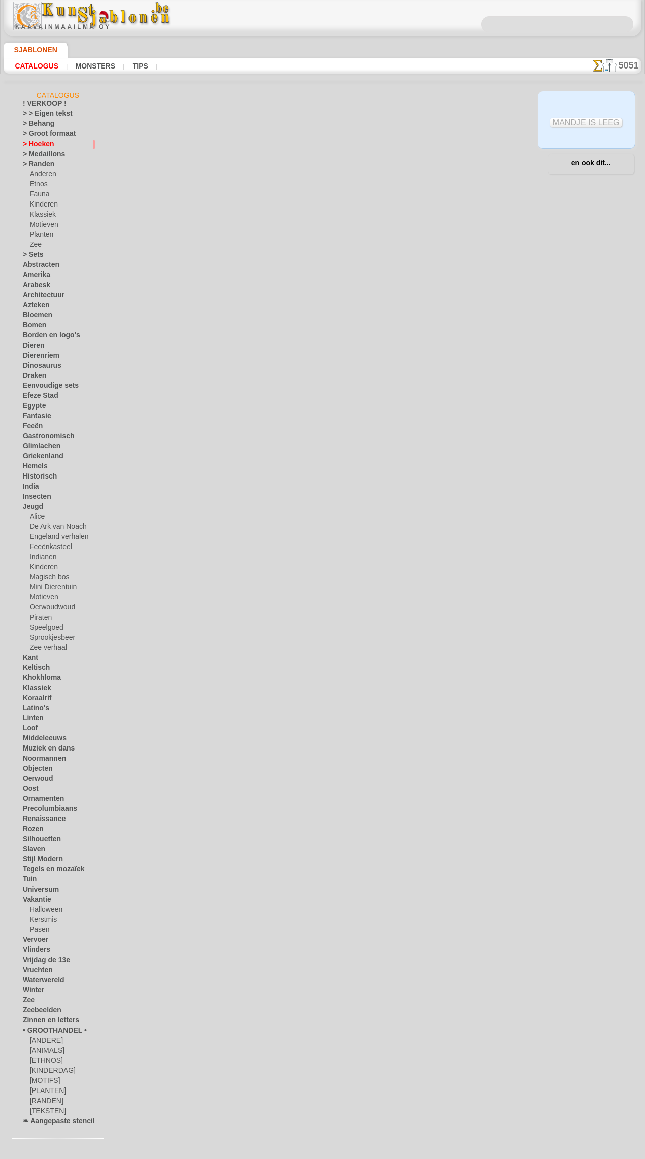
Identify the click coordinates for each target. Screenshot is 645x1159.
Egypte (32, 407)
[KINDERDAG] (50, 1072)
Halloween (44, 911)
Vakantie (35, 901)
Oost (29, 790)
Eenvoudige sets (45, 387)
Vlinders (34, 951)
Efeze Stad (37, 397)
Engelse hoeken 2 (444, 212)
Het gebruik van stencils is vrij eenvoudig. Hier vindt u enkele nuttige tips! (591, 450)
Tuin (28, 880)
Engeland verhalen (55, 538)
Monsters (94, 66)
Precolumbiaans (45, 810)
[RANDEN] (45, 1102)
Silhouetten (38, 840)
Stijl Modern (40, 860)
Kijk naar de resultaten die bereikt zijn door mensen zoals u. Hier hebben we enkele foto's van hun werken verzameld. (591, 515)
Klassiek (41, 216)
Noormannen (41, 760)
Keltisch (34, 669)
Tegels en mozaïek (47, 870)
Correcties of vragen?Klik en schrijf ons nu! (322, 499)
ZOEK (427, 533)
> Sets (31, 256)
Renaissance (40, 820)
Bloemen (34, 316)
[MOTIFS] (43, 1082)
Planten (40, 236)
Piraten (40, 619)
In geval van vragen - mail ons (322, 622)
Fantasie (35, 417)
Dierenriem (38, 357)
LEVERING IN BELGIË (377, 533)
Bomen (32, 326)
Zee (34, 246)
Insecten (34, 498)
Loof (29, 729)
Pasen (38, 931)
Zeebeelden (38, 1011)
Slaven (32, 850)
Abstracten (38, 266)
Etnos (38, 185)
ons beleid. (462, 1150)
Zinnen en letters (46, 1022)
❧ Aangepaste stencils (54, 1122)
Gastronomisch (44, 437)
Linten (31, 719)
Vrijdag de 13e (42, 961)
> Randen (35, 165)
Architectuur (40, 296)
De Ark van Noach (55, 528)
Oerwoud (35, 780)
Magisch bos (47, 578)
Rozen (31, 830)
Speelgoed (43, 629)
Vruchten (35, 971)
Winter (32, 991)
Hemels (33, 467)
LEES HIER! (231, 409)
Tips (137, 66)
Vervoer (33, 941)
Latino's (34, 709)
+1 (358, 436)
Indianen (42, 558)
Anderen (41, 175)
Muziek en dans (44, 750)
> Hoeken (35, 145)
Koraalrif (35, 699)
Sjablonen (31, 49)
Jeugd (30, 508)
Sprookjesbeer (49, 639)
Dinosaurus (39, 367)
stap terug (323, 436)
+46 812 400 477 (337, 556)
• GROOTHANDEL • (49, 1032)
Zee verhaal (45, 649)
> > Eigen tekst (42, 115)
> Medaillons (40, 155)
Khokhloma (38, 679)
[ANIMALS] (46, 1052)
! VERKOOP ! (40, 105)
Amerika (34, 276)
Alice (36, 518)
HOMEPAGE (228, 533)
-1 (286, 436)
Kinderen (42, 206)
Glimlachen (38, 447)
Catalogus (36, 66)
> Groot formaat (45, 135)
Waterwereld (40, 981)
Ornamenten (40, 800)
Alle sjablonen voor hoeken (322, 458)
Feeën (31, 427)
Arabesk (34, 286)
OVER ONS (271, 533)
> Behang (35, 125)
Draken (33, 377)
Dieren (32, 347)
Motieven (43, 226)
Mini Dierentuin (51, 588)
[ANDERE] (44, 1042)
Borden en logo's (45, 337)
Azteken (34, 306)
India (30, 488)
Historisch (37, 478)
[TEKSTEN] (45, 1112)
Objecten (35, 770)
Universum (37, 891)
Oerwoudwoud (50, 608)
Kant (29, 659)
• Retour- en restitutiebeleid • (323, 606)
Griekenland (39, 457)
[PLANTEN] (45, 1092)
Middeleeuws (41, 739)
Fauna (38, 195)
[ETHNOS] (44, 1062)
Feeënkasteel (48, 548)
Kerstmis (42, 921)
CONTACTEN (316, 533)
